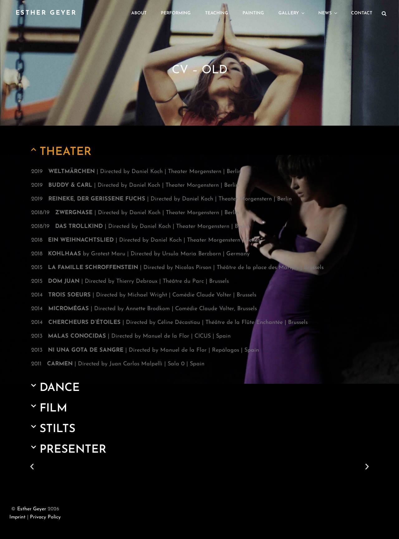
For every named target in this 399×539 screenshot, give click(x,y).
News (328, 13)
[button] (199, 152)
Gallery (291, 13)
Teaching (216, 13)
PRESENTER (73, 449)
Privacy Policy (45, 517)
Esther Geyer (46, 13)
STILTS (57, 429)
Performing (176, 13)
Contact (361, 13)
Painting (253, 13)
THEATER (65, 152)
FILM (53, 408)
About (139, 13)
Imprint (17, 517)
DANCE (60, 388)
